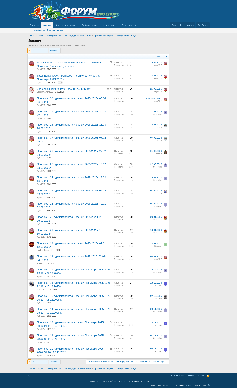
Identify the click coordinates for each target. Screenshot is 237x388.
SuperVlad (157, 114)
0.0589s (189, 385)
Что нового (108, 25)
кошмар (158, 285)
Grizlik (159, 127)
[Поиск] (203, 25)
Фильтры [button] (161, 56)
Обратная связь (177, 375)
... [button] (41, 50)
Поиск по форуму (55, 30)
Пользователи (129, 25)
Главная (34, 25)
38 (45, 50)
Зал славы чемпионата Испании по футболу (64, 88)
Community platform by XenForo (111, 381)
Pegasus (158, 154)
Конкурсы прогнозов (66, 25)
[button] (117, 25)
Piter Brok (158, 299)
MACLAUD (41, 289)
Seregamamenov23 (45, 92)
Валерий (158, 246)
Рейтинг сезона (90, 25)
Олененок (157, 220)
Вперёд (53, 50)
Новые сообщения (36, 30)
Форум (47, 25)
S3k (160, 193)
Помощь (190, 375)
